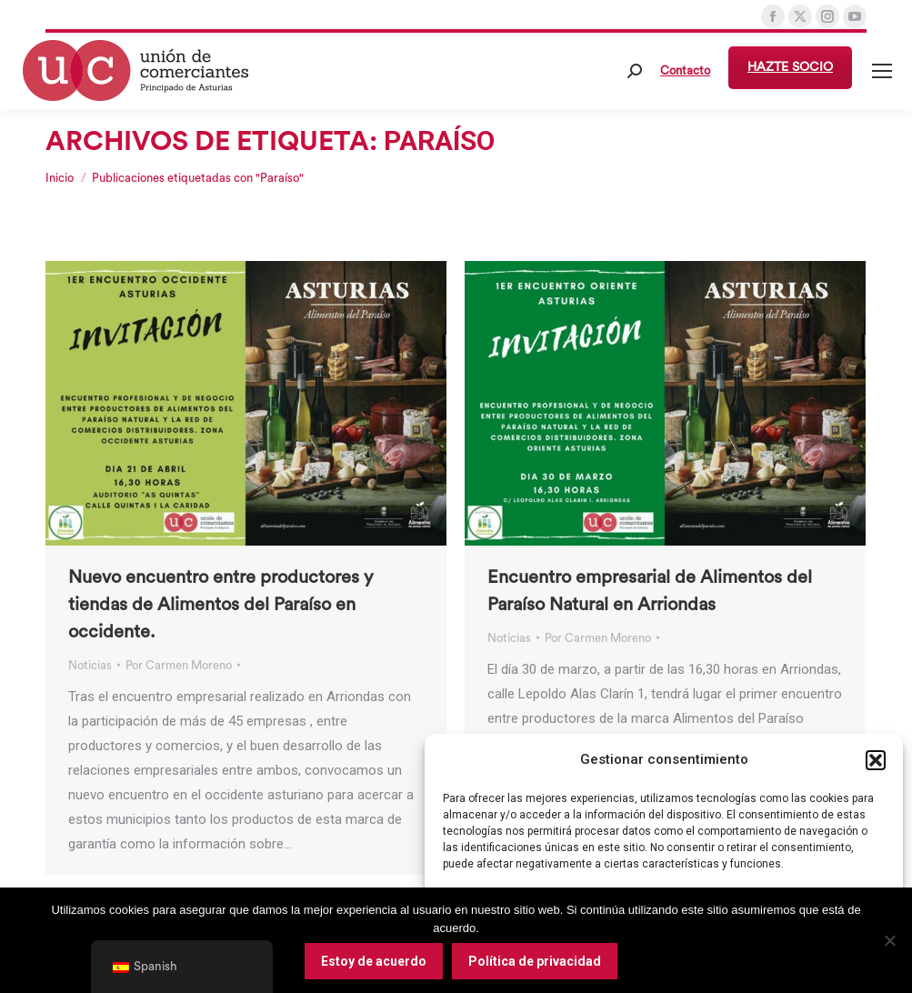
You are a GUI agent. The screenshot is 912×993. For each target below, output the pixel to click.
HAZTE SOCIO (790, 67)
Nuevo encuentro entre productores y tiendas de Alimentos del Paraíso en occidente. (220, 604)
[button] (876, 760)
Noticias (90, 665)
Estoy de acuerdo (373, 961)
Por (178, 665)
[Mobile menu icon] (882, 71)
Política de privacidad (534, 961)
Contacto (685, 70)
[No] (889, 940)
